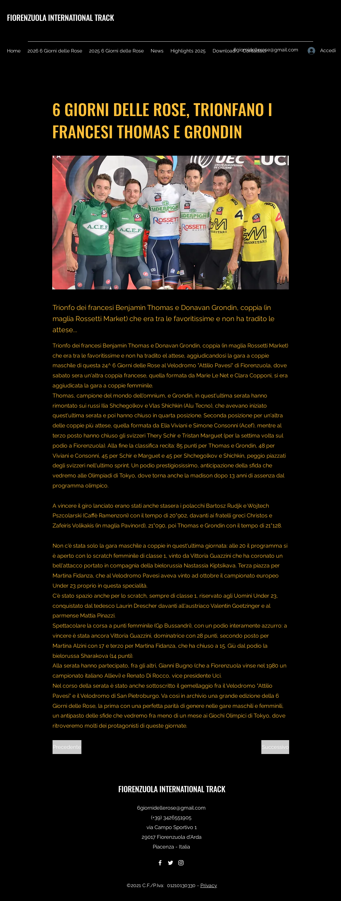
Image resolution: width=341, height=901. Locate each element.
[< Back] (75, 86)
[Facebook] (160, 862)
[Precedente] (67, 747)
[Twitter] (170, 862)
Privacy (208, 885)
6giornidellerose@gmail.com (265, 49)
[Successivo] (275, 747)
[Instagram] (180, 862)
